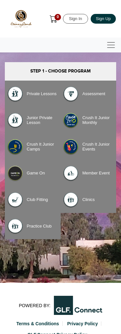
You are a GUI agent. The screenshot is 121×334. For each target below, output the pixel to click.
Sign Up (103, 18)
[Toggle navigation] (111, 45)
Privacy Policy (82, 323)
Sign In (75, 18)
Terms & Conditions (37, 323)
